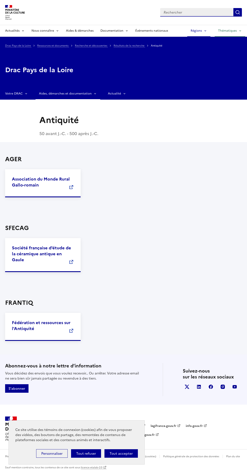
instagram (222, 387)
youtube (234, 387)
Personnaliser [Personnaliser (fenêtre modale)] (52, 453)
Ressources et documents (53, 46)
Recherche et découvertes (91, 46)
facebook (211, 387)
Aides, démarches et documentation (65, 93)
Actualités (12, 30)
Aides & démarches (80, 30)
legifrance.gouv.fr (163, 426)
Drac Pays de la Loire (18, 46)
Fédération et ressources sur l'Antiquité (41, 326)
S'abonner (17, 388)
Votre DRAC (14, 93)
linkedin (199, 387)
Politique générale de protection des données (191, 456)
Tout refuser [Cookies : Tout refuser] (86, 453)
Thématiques (227, 30)
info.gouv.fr (194, 426)
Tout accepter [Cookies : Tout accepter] (121, 453)
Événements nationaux (151, 30)
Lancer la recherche (237, 12)
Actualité (114, 93)
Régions (196, 30)
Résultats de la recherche (129, 46)
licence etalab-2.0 (91, 467)
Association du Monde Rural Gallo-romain (41, 182)
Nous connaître (42, 30)
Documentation (111, 30)
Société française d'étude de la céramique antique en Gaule (41, 254)
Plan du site (233, 456)
